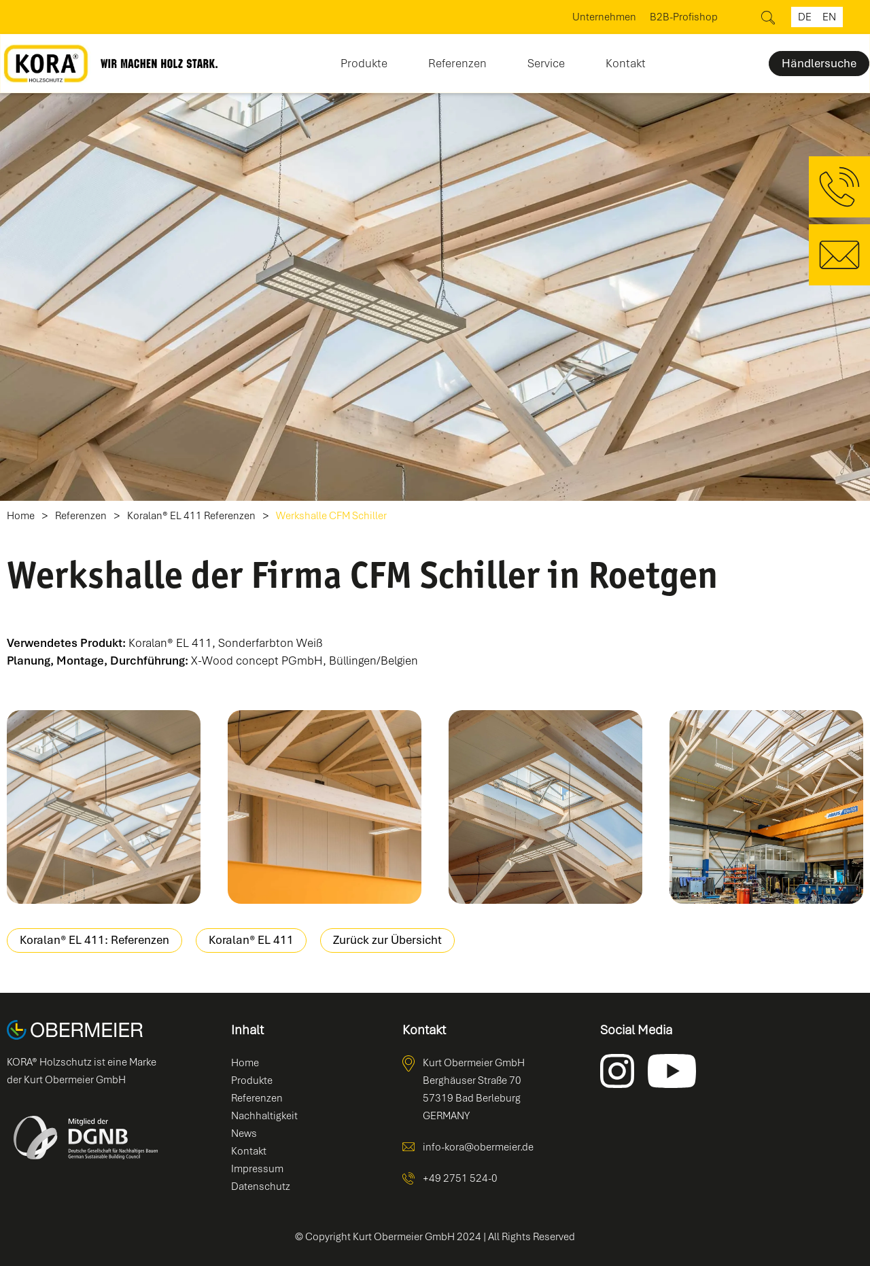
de (805, 17)
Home (21, 516)
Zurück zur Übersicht (387, 939)
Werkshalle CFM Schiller (331, 516)
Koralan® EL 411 (251, 939)
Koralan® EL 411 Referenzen (191, 516)
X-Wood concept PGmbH (257, 660)
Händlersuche (819, 63)
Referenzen (457, 63)
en (829, 17)
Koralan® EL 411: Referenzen (94, 939)
